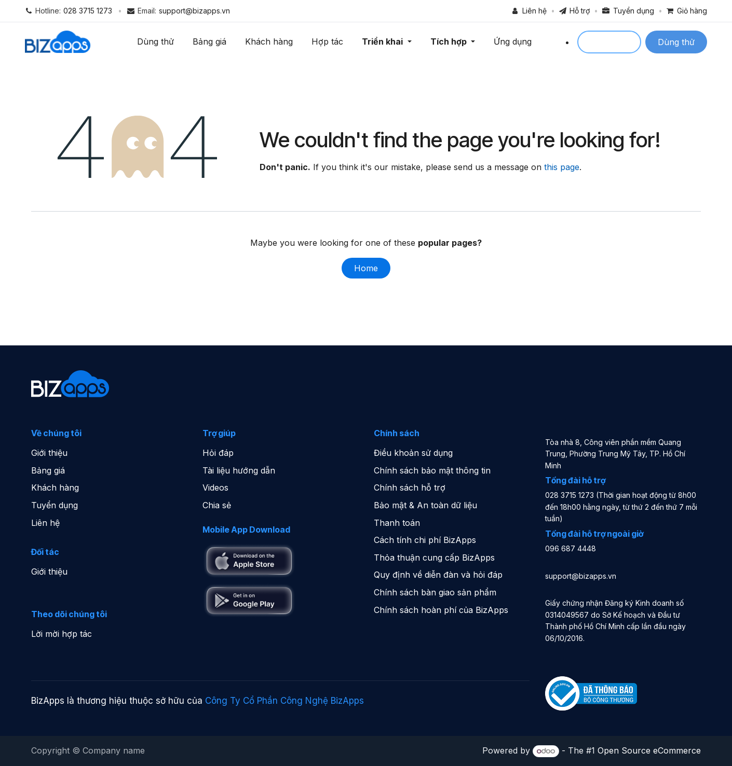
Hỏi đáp (218, 453)
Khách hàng (270, 41)
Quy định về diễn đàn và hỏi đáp (438, 575)
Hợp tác (329, 41)
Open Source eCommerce (649, 750)
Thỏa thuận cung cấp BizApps (434, 557)
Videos (215, 488)
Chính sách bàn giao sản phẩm (435, 592)
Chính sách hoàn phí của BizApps (441, 610)
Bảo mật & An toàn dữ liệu (425, 505)
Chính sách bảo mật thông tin (432, 470)
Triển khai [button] (384, 41)
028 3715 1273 (87, 10)
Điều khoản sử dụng (413, 453)
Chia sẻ (216, 505)
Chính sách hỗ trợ (409, 488)
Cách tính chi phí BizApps (425, 540)
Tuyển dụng (54, 505)
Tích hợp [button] (450, 41)
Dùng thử (157, 41)
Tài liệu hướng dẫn (238, 470)
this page (561, 167)
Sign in (609, 42)
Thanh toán (397, 523)
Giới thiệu (49, 453)
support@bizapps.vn (194, 10)
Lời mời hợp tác (61, 634)
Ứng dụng (514, 41)
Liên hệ (45, 523)
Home (366, 268)
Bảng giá (211, 41)
